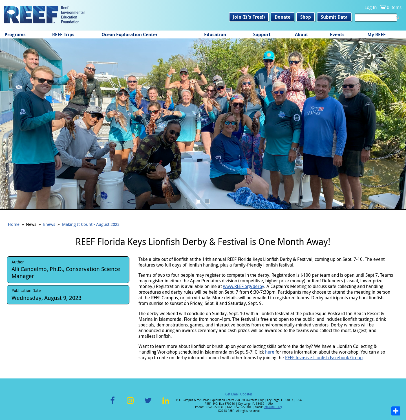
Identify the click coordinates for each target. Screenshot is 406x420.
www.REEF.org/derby (243, 286)
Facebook (112, 403)
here (269, 352)
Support (262, 34)
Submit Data (334, 17)
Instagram (130, 403)
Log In (371, 7)
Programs (15, 34)
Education (215, 34)
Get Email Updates (238, 394)
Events (337, 34)
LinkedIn (165, 403)
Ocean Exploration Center (130, 34)
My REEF (376, 34)
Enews (49, 224)
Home (13, 224)
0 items (394, 7)
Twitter (148, 403)
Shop (305, 17)
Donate (282, 17)
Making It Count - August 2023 (91, 224)
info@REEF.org (273, 407)
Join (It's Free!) (249, 17)
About (301, 34)
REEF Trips (63, 34)
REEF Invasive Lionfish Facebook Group (324, 357)
